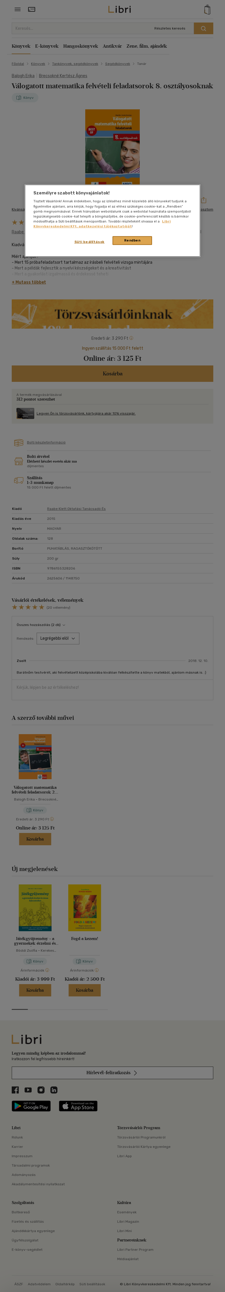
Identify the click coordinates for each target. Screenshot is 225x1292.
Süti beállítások (89, 242)
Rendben (132, 240)
